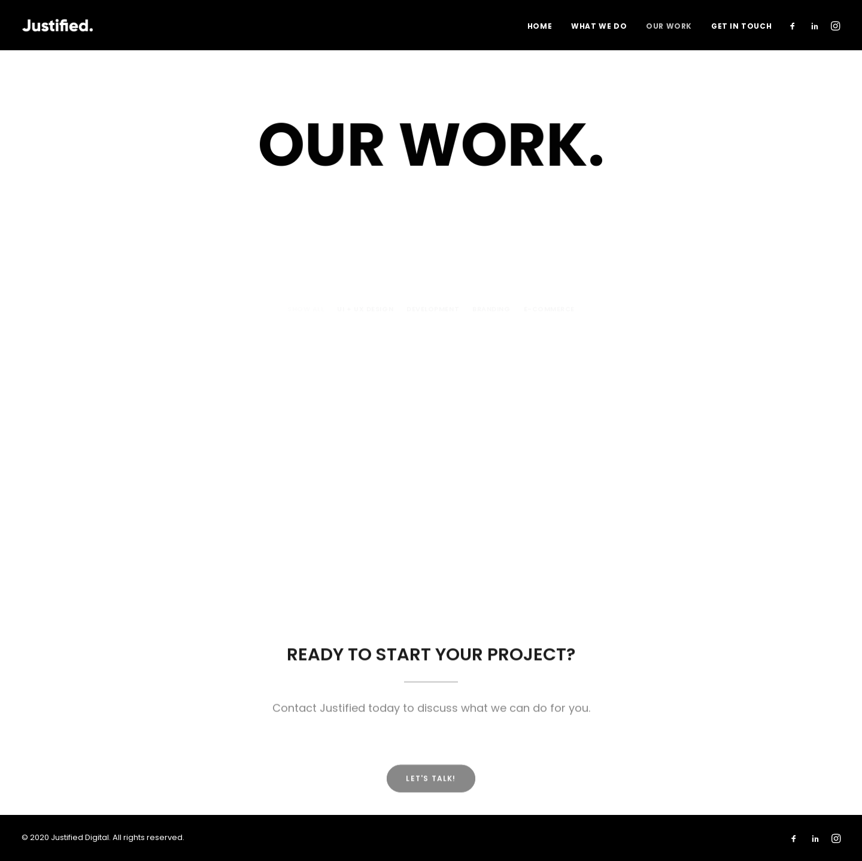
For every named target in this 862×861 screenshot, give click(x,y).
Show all (305, 253)
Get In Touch (741, 26)
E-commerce (549, 253)
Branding (491, 253)
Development (432, 253)
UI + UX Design (365, 253)
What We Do (599, 26)
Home (539, 26)
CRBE (328, 409)
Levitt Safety (124, 395)
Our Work (669, 26)
